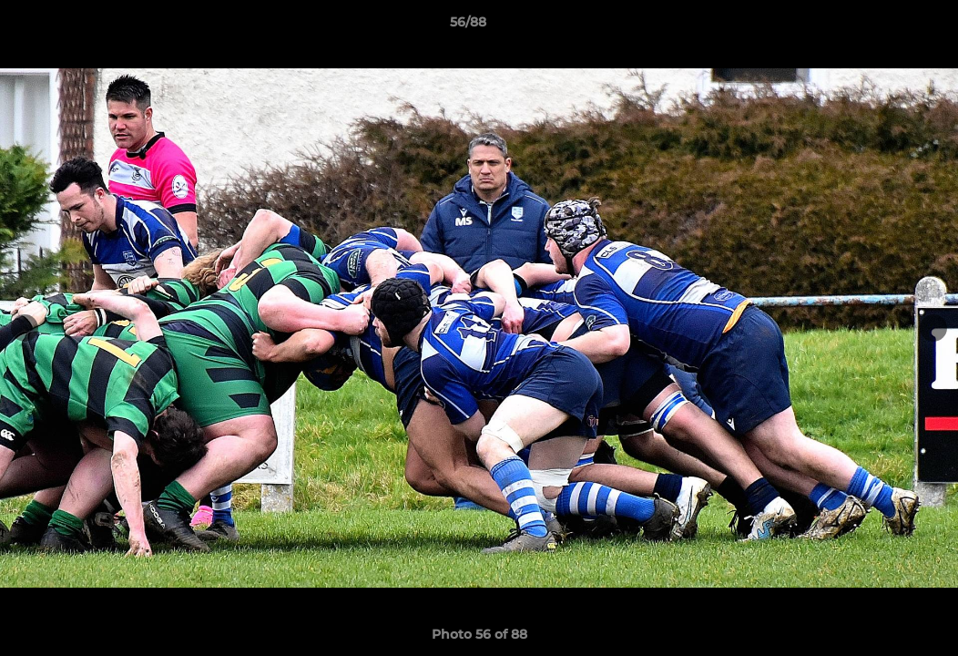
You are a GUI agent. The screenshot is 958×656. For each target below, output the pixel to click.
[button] (881, 26)
